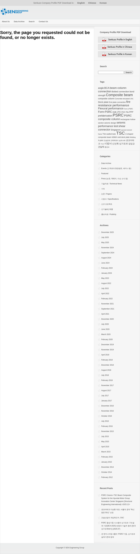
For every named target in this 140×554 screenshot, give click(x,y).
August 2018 (106, 370)
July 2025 (105, 237)
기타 (103, 189)
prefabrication (105, 115)
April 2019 (105, 355)
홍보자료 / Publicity (108, 214)
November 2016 (107, 411)
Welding (132, 137)
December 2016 (107, 406)
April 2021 (105, 314)
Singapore (116, 129)
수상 (102, 144)
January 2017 (106, 401)
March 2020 (105, 334)
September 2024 (107, 253)
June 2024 (105, 263)
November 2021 (107, 304)
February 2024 (107, 268)
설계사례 (122, 140)
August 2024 (106, 258)
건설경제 (107, 140)
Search (31, 22)
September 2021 (107, 309)
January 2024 (106, 273)
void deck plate (123, 137)
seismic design (110, 123)
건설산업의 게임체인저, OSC (112, 518)
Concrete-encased (122, 99)
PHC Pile (125, 112)
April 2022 (105, 294)
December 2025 (107, 232)
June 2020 (105, 329)
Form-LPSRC (128, 109)
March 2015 (105, 452)
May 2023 (105, 278)
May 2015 (105, 442)
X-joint (100, 140)
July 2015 (105, 436)
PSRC (118, 115)
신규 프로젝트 (106, 204)
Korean (103, 3)
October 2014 (106, 472)
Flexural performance (110, 108)
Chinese (92, 3)
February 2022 (107, 299)
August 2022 (106, 283)
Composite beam (119, 95)
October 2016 (106, 416)
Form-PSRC (105, 111)
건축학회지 (115, 140)
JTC (119, 112)
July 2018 (105, 375)
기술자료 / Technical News (111, 184)
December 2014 (107, 467)
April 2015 (105, 447)
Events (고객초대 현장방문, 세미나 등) (116, 168)
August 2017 (106, 391)
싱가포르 (123, 143)
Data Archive (19, 22)
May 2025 (105, 242)
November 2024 (107, 248)
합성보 (107, 147)
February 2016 (107, 426)
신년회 (115, 143)
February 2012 (107, 477)
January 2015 (106, 462)
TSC (120, 133)
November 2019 (107, 350)
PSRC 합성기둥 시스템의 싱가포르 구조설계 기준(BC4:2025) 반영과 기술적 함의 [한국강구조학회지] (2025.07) (118, 526)
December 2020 (107, 319)
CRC (131, 99)
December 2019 (107, 345)
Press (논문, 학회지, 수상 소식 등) (114, 179)
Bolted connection (120, 91)
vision (114, 137)
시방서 (108, 143)
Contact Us (43, 22)
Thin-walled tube (109, 134)
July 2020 (105, 324)
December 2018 (107, 365)
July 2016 (105, 421)
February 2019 (107, 360)
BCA (106, 88)
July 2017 (105, 396)
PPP (131, 112)
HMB (114, 112)
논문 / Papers (106, 194)
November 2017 (107, 385)
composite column (106, 98)
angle (101, 88)
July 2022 (105, 288)
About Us (6, 22)
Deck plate (103, 102)
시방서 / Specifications (110, 199)
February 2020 (107, 339)
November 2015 (107, 431)
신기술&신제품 (107, 209)
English (81, 3)
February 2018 (107, 380)
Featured (104, 174)
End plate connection (117, 102)
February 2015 (107, 457)
